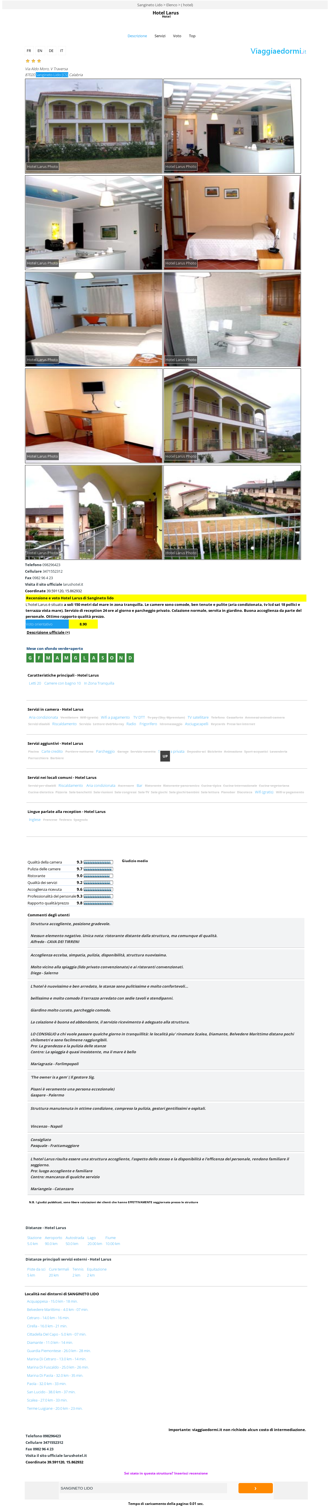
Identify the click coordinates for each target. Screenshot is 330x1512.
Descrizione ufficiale (48, 632)
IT (62, 50)
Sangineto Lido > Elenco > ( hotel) (165, 4)
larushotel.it (54, 584)
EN (40, 50)
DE (51, 50)
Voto (177, 35)
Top (192, 35)
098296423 (42, 564)
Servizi (160, 35)
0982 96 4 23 (39, 577)
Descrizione (137, 35)
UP (165, 756)
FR (29, 50)
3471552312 (44, 571)
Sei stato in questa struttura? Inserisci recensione (166, 1473)
